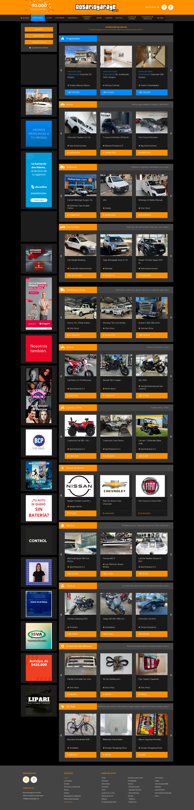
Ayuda (66, 790)
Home (66, 778)
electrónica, (111, 706)
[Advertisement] (39, 69)
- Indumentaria (159, 790)
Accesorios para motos (157, 646)
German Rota (145, 328)
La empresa (68, 781)
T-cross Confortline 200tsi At (116, 137)
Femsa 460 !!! (109, 558)
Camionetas (105, 784)
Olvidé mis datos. (38, 48)
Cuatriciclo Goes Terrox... (114, 440)
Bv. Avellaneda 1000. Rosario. (116, 74)
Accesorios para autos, (137, 646)
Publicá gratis (39, 42)
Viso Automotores (76, 146)
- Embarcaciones (133, 787)
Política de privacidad (71, 799)
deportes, (145, 706)
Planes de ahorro (107, 796)
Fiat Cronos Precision (148, 137)
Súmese (66, 784)
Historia (66, 793)
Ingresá (39, 29)
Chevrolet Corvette (147, 619)
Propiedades (132, 781)
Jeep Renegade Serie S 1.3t (115, 260)
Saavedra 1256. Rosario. (151, 74)
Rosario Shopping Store (115, 748)
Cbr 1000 (142, 380)
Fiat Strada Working (76, 260)
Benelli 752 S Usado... (112, 380)
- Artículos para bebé (161, 784)
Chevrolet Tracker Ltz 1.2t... (79, 137)
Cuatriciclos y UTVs (108, 793)
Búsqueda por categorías (72, 796)
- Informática (158, 778)
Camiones (104, 787)
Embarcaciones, (129, 525)
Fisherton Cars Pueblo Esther (78, 207)
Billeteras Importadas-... (113, 739)
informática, (122, 706)
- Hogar (156, 781)
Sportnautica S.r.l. (76, 389)
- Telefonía (131, 799)
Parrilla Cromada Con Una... (79, 679)
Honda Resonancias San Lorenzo (150, 387)
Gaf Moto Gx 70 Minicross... (79, 380)
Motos (103, 790)
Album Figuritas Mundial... (150, 739)
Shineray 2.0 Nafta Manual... (150, 200)
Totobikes (72, 748)
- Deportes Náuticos (134, 790)
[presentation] (61, 71)
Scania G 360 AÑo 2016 (148, 323)
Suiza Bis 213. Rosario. (79, 74)
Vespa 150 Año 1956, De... (114, 619)
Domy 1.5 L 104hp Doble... (79, 323)
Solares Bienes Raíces (78, 85)
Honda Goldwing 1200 (77, 619)
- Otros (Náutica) (133, 793)
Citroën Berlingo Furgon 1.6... (80, 200)
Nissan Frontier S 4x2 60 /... (79, 501)
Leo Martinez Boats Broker (113, 565)
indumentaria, (156, 706)
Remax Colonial (111, 85)
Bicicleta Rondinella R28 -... (79, 739)
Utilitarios (104, 781)
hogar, (131, 706)
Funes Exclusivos (147, 627)
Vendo (107, 208)
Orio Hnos (144, 208)
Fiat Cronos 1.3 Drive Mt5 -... (150, 501)
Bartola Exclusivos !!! (113, 146)
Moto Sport (109, 389)
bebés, (138, 706)
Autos (103, 778)
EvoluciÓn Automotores (79, 268)
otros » (166, 706)
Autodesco (109, 627)
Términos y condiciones (72, 787)
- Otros (156, 796)
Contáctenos (68, 802)
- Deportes (157, 787)
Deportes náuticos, (146, 525)
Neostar (107, 268)
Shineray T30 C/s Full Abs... (115, 323)
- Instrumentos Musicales (162, 793)
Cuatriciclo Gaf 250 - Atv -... (79, 440)
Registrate (39, 36)
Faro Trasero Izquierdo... (149, 679)
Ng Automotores (147, 146)
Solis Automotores (148, 268)
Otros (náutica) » (162, 525)
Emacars (72, 627)
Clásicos (104, 799)
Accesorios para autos (108, 802)
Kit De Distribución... (112, 679)
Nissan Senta (74, 506)
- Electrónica (132, 802)
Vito (105, 200)
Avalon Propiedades (148, 85)
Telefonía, (101, 706)
